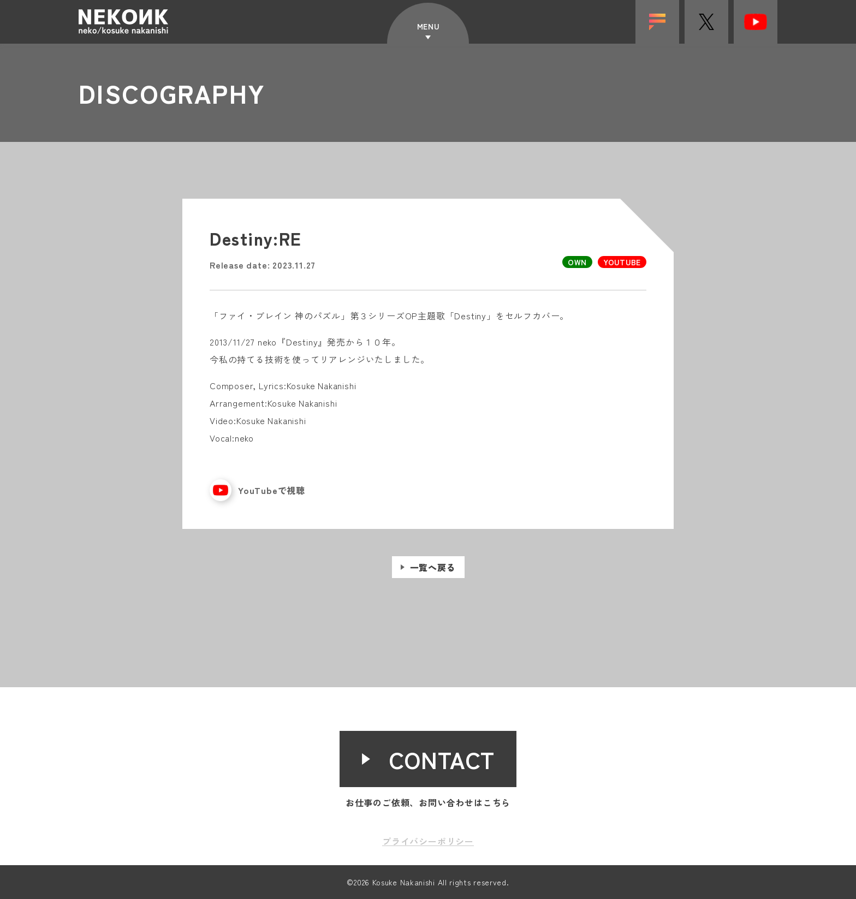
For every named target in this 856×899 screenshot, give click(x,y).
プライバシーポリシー (428, 841)
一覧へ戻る (433, 577)
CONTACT (442, 759)
